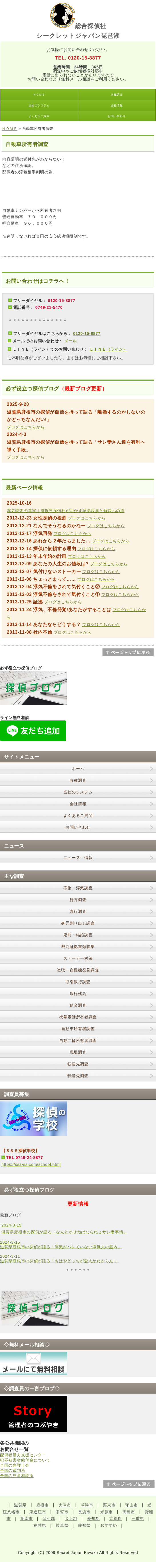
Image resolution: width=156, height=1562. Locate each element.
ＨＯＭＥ (39, 94)
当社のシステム (39, 105)
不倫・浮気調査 (78, 888)
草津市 (87, 1505)
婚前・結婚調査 (78, 935)
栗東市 (109, 1505)
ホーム (78, 768)
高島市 (129, 1512)
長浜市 (84, 1512)
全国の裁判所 (12, 1470)
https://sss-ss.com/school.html (31, 1164)
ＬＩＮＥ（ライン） (108, 349)
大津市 (65, 1505)
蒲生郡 (49, 1518)
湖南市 (26, 1518)
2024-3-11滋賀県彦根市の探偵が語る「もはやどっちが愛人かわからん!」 (59, 1258)
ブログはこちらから (26, 427)
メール (70, 341)
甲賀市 (62, 1512)
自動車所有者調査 (78, 1028)
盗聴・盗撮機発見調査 (78, 970)
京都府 (115, 1518)
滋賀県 (20, 1505)
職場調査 (78, 1052)
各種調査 (117, 94)
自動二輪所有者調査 (78, 1040)
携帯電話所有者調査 (78, 1017)
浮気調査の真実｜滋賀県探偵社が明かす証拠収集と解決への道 (66, 510)
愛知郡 (93, 1518)
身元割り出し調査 (78, 923)
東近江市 (37, 1512)
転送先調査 (78, 1075)
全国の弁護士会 (14, 1465)
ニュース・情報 (78, 857)
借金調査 (78, 1005)
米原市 (106, 1512)
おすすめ (108, 1525)
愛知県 (84, 1525)
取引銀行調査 (78, 982)
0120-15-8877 (87, 333)
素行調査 (78, 911)
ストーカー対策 (78, 958)
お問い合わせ (117, 116)
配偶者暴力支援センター (23, 1455)
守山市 (131, 1505)
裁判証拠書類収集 (78, 946)
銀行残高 (78, 993)
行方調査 (78, 899)
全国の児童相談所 (17, 1475)
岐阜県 (62, 1525)
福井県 (39, 1525)
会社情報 (117, 105)
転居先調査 (78, 1064)
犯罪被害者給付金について (25, 1460)
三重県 (137, 1518)
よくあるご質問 (39, 116)
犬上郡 (71, 1518)
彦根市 (42, 1505)
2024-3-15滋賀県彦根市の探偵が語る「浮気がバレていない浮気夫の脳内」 (61, 1244)
